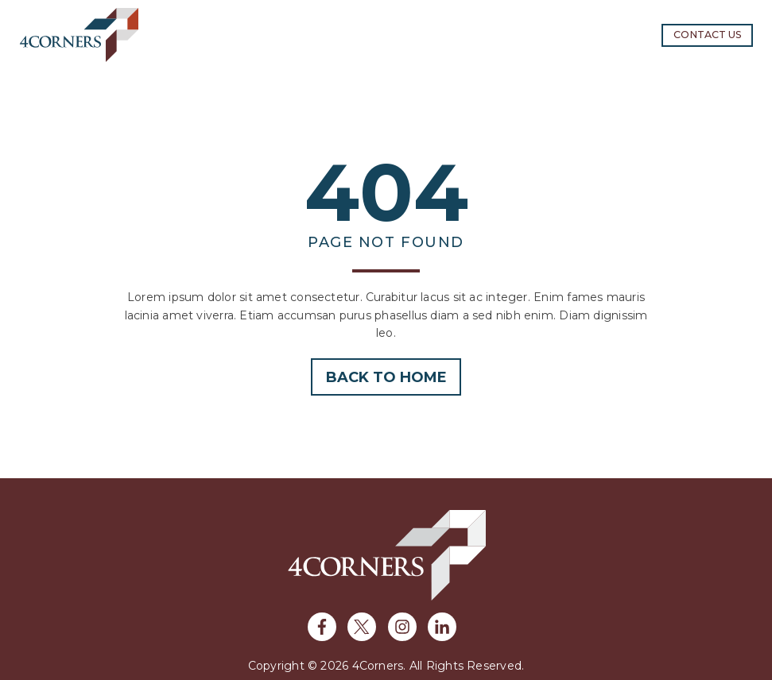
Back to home (386, 377)
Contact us (707, 35)
